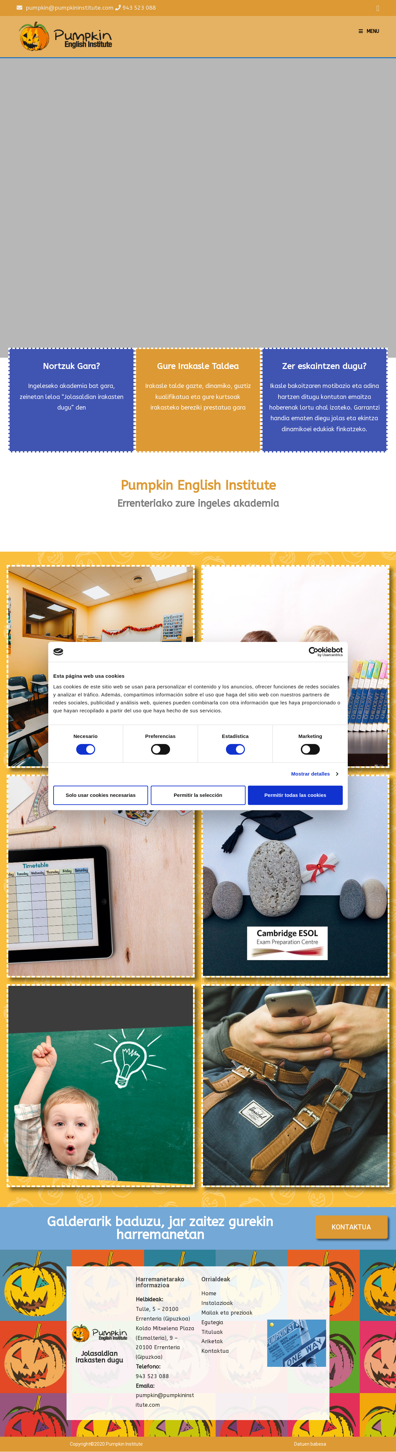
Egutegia (212, 1323)
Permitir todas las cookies (295, 795)
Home (208, 1294)
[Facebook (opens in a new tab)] (376, 8)
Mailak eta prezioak (227, 1313)
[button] (351, 1227)
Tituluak (212, 1332)
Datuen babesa (310, 1444)
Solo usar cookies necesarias (100, 795)
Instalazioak (217, 1304)
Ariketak (212, 1342)
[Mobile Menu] (369, 31)
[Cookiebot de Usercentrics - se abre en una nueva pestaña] (314, 652)
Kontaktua (215, 1352)
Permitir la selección (198, 795)
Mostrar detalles (310, 774)
